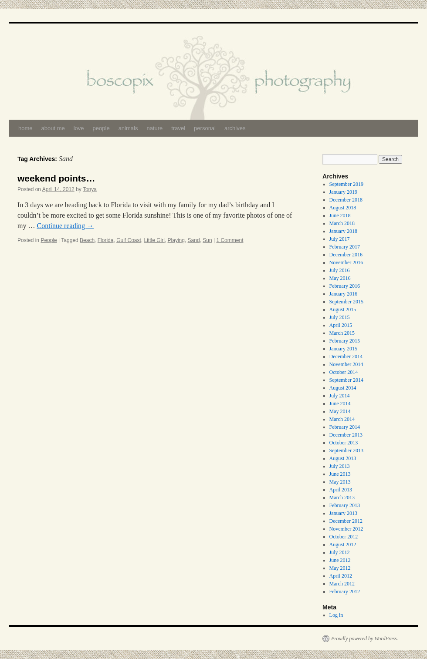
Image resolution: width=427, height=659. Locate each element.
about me (53, 128)
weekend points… (56, 178)
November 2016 (346, 262)
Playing (176, 240)
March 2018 (342, 223)
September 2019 (346, 184)
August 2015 (342, 309)
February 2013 (344, 505)
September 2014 (346, 380)
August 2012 (342, 544)
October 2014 (343, 372)
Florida (106, 240)
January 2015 (343, 349)
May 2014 (340, 411)
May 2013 (340, 482)
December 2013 (346, 435)
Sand (194, 240)
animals (128, 128)
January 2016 (343, 294)
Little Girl (154, 240)
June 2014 (340, 403)
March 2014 (342, 419)
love (79, 128)
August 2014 (342, 388)
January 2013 (343, 513)
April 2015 (340, 325)
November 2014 (346, 364)
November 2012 (346, 529)
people (101, 128)
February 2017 (344, 247)
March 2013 (342, 497)
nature (154, 128)
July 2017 (339, 239)
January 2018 (343, 231)
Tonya (90, 189)
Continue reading (65, 225)
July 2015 (339, 317)
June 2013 (340, 474)
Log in (336, 615)
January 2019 (343, 192)
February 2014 (344, 427)
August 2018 (342, 208)
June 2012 (340, 560)
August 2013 (342, 458)
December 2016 (346, 255)
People (49, 240)
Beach (87, 240)
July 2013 (339, 466)
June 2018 (340, 215)
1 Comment (229, 240)
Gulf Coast (128, 240)
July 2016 (339, 270)
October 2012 (343, 537)
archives (234, 128)
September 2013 (346, 450)
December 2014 (346, 356)
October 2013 (343, 443)
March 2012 (342, 584)
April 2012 (340, 576)
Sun (207, 240)
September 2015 (346, 302)
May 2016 (340, 278)
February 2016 (344, 286)
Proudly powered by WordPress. (364, 638)
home (25, 128)
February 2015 (344, 341)
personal (205, 128)
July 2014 (339, 396)
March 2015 (342, 333)
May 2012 (340, 568)
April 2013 (340, 490)
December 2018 (346, 200)
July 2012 (339, 552)
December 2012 (346, 521)
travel (178, 128)
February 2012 (344, 591)
